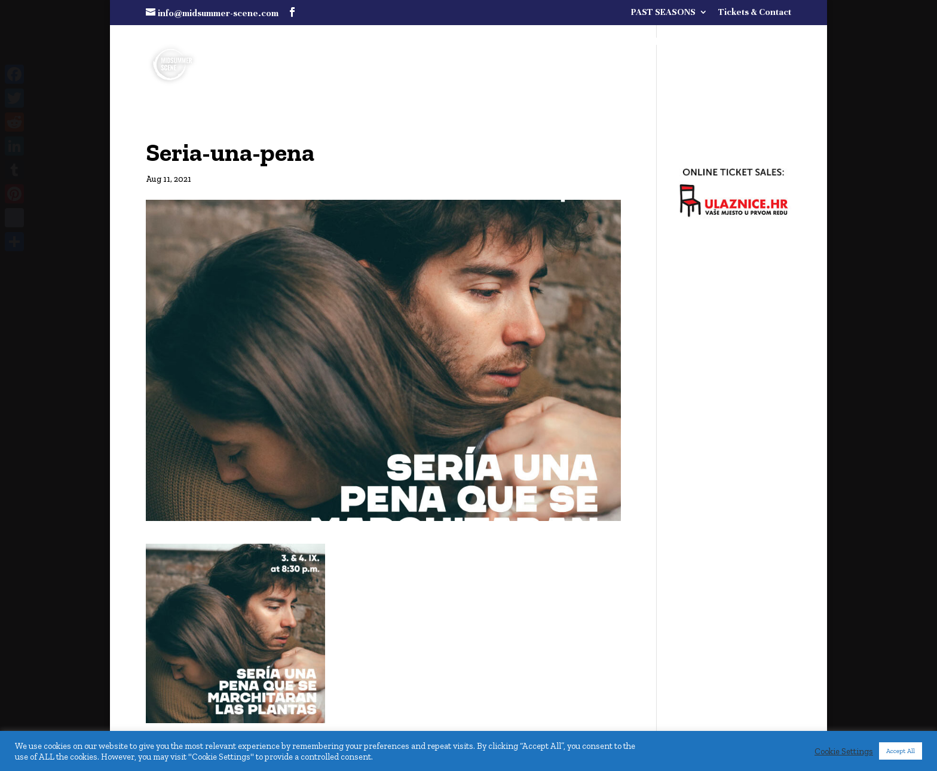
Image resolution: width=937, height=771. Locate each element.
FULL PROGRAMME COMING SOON (667, 42)
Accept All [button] (900, 751)
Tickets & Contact (754, 12)
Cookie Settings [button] (843, 751)
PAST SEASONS (663, 12)
